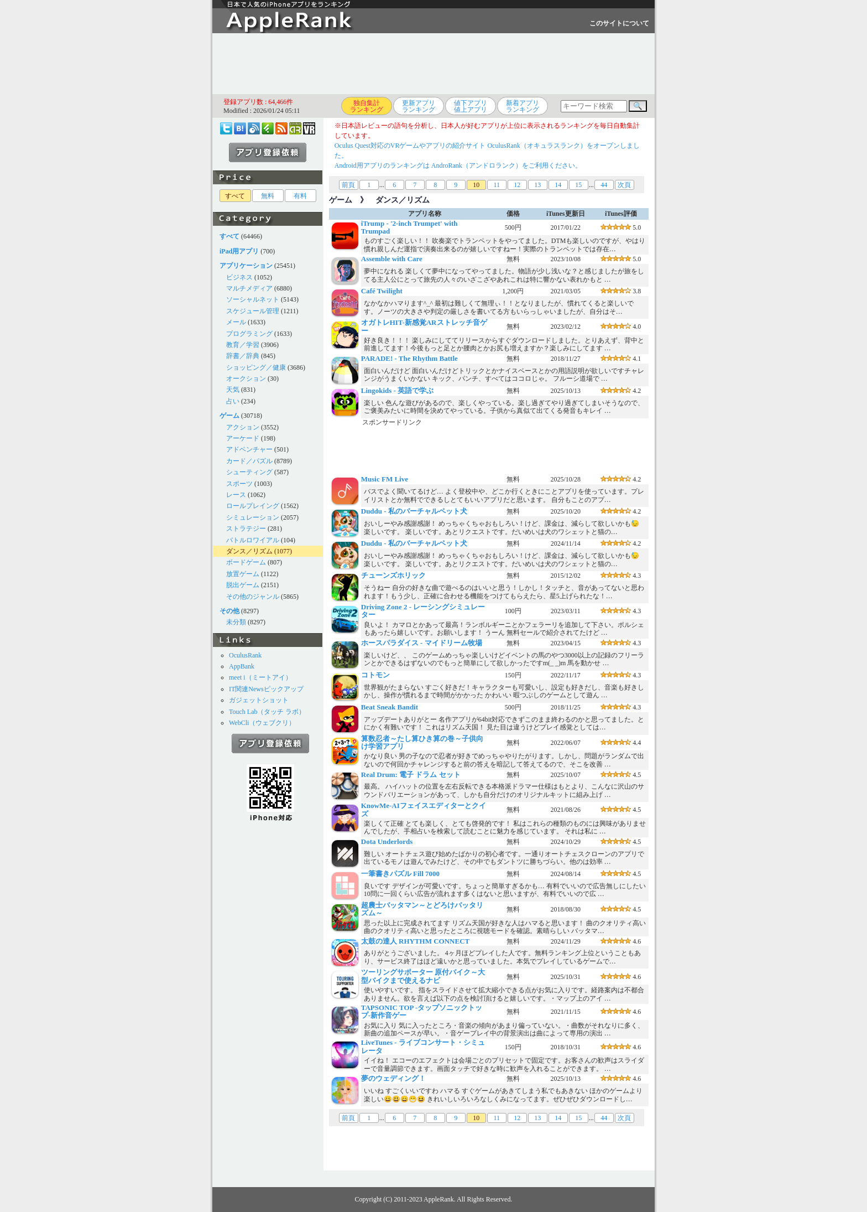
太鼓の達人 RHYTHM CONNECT (415, 941)
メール (236, 322)
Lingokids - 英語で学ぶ (397, 390)
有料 (300, 196)
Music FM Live (384, 479)
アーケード (242, 438)
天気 (232, 389)
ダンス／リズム (249, 551)
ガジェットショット (259, 700)
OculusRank (245, 655)
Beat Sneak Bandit (389, 707)
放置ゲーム (242, 574)
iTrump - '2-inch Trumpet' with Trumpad (409, 227)
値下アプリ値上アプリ (470, 106)
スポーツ (239, 484)
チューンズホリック (393, 575)
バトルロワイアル (252, 540)
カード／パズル (249, 461)
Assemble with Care (391, 259)
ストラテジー (246, 528)
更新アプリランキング (418, 106)
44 (603, 185)
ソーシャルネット (252, 299)
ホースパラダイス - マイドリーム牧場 (421, 643)
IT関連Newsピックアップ (266, 689)
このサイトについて (619, 23)
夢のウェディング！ (393, 1078)
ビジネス (239, 277)
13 (537, 185)
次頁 (624, 185)
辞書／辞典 (242, 356)
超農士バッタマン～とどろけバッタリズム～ (422, 909)
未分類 (236, 622)
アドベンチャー (249, 449)
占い (232, 401)
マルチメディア (249, 288)
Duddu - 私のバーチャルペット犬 (414, 511)
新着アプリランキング (522, 106)
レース (236, 495)
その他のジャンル (252, 596)
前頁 (348, 185)
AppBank (241, 666)
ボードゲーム (246, 562)
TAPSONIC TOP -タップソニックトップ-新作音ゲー (422, 1011)
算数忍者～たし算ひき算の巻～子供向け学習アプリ (422, 742)
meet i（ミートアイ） (260, 677)
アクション (242, 427)
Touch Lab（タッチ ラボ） (267, 712)
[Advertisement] (433, 64)
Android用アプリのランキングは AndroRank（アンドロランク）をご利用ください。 (458, 165)
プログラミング (249, 334)
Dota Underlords (387, 841)
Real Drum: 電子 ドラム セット (411, 774)
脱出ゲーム (242, 585)
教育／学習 (242, 345)
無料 (267, 196)
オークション (246, 378)
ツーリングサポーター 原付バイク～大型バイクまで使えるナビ (423, 976)
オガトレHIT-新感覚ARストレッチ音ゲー (424, 326)
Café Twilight (382, 291)
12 (517, 185)
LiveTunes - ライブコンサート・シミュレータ (423, 1046)
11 (496, 185)
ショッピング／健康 (256, 367)
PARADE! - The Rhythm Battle (409, 358)
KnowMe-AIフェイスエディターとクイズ (423, 809)
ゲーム (340, 200)
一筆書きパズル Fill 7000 (400, 873)
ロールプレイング (252, 506)
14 (558, 185)
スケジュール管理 (252, 311)
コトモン (375, 675)
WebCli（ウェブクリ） (262, 723)
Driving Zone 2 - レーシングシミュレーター (423, 611)
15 (578, 185)
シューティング (249, 472)
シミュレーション (252, 517)
